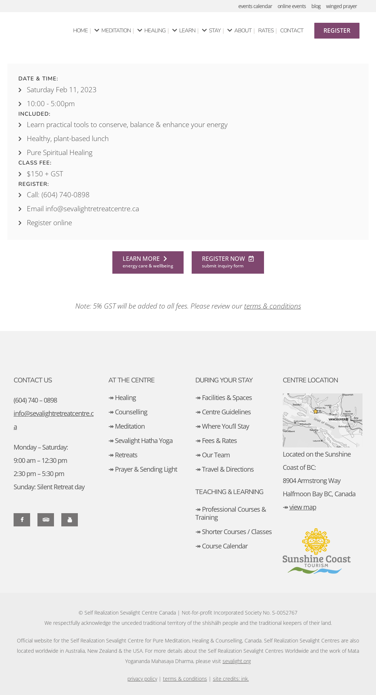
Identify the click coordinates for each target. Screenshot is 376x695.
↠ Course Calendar (221, 546)
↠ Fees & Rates (216, 440)
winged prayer (341, 6)
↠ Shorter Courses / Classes (233, 531)
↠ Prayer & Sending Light (142, 469)
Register (336, 30)
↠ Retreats (122, 455)
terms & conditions (185, 678)
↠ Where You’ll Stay (222, 426)
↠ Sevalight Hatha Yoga (140, 440)
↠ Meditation (126, 426)
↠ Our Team (212, 455)
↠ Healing (122, 397)
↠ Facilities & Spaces (223, 397)
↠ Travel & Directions (224, 469)
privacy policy (142, 678)
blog (316, 6)
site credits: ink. (231, 678)
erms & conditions (273, 306)
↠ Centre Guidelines (223, 412)
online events (292, 6)
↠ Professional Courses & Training (230, 513)
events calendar (255, 6)
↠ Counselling (127, 412)
